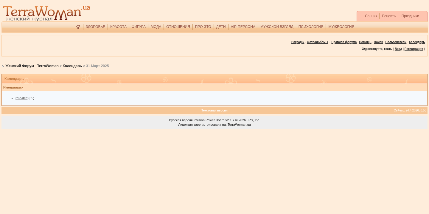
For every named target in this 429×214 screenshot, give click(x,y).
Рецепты (389, 16)
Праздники (410, 16)
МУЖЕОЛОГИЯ (341, 27)
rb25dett (21, 98)
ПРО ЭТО (203, 27)
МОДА (156, 27)
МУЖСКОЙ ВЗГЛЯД (276, 27)
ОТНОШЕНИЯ (178, 27)
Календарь (72, 66)
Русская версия (180, 120)
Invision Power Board (209, 120)
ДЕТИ (221, 27)
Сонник (371, 16)
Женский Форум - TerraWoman (32, 66)
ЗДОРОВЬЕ (95, 27)
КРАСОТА (118, 27)
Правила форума (344, 42)
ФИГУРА (139, 27)
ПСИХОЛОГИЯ (311, 27)
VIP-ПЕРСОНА (243, 27)
